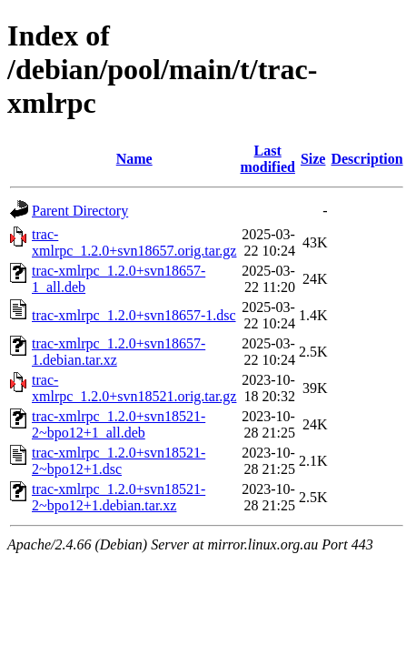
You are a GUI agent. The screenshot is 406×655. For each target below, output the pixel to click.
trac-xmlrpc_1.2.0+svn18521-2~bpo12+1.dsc (118, 461)
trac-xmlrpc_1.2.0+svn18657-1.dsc (134, 315)
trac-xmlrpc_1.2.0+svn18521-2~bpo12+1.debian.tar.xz (118, 497)
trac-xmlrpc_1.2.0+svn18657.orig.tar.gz (134, 242)
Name (134, 158)
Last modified (267, 159)
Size (313, 158)
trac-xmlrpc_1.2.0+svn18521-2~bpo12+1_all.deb (118, 424)
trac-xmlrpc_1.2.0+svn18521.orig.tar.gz (134, 388)
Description (366, 158)
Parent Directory (80, 210)
